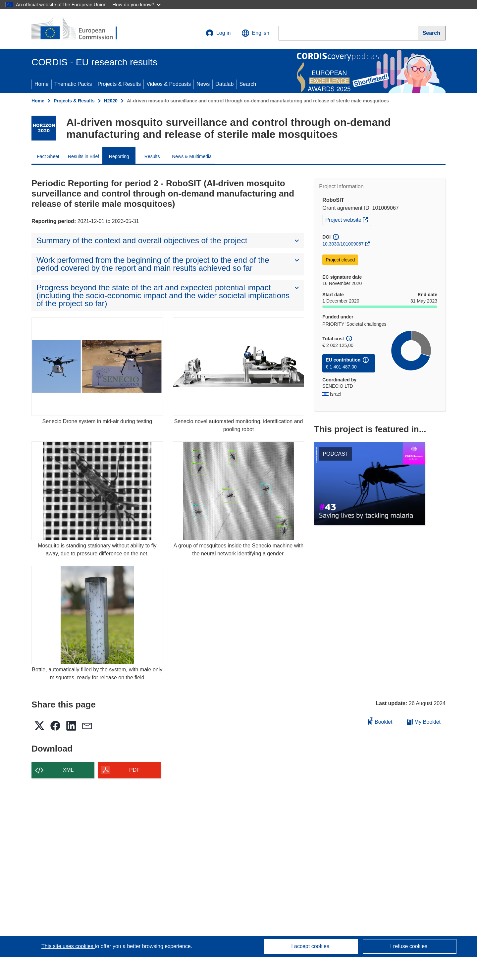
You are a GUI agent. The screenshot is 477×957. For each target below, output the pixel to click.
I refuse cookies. (409, 946)
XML (68, 770)
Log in (218, 33)
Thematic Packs (73, 84)
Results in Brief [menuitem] (83, 156)
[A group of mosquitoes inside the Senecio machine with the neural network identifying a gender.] (238, 490)
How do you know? (137, 4)
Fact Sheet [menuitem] (48, 156)
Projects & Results (119, 84)
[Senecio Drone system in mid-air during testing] (97, 366)
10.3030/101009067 (343, 244)
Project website (348, 219)
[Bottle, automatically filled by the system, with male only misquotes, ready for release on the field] (97, 615)
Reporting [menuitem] (119, 156)
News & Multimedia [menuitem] (192, 156)
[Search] (432, 33)
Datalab (224, 84)
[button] (255, 33)
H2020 (111, 100)
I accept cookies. (311, 946)
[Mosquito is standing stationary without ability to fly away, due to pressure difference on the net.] (97, 490)
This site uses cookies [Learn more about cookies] (68, 946)
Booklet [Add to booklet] (380, 721)
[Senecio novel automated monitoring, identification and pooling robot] (238, 366)
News (203, 84)
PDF (134, 770)
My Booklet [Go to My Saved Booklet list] (424, 722)
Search (247, 84)
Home (41, 84)
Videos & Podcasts (168, 84)
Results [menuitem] (152, 156)
